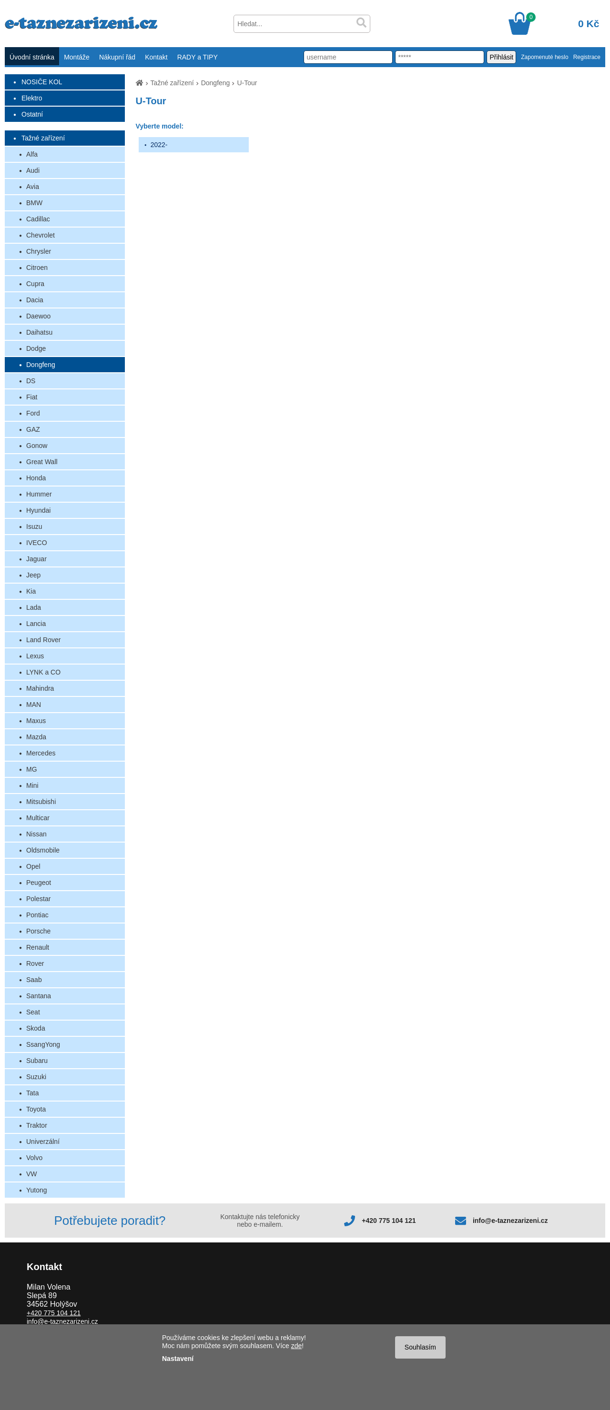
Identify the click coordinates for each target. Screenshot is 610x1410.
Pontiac (37, 915)
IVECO (36, 542)
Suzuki (36, 1077)
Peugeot (38, 882)
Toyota (36, 1109)
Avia (32, 186)
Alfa (32, 154)
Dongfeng (40, 364)
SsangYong (43, 1044)
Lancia (36, 623)
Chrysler (38, 251)
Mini (32, 785)
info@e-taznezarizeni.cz (510, 1220)
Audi (33, 170)
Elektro (31, 98)
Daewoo (38, 316)
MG (31, 769)
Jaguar (36, 559)
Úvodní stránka (32, 57)
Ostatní (32, 114)
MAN (33, 704)
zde (296, 1346)
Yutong (36, 1190)
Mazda (36, 737)
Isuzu (34, 526)
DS (30, 381)
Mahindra (40, 688)
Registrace (586, 57)
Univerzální (43, 1141)
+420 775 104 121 (389, 1220)
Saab (34, 979)
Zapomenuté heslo (544, 57)
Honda (36, 478)
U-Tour (247, 83)
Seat (33, 1012)
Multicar (38, 818)
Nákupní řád (117, 57)
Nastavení (177, 1358)
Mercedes (40, 753)
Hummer (39, 494)
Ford (33, 413)
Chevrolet (40, 235)
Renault (37, 947)
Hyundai (38, 510)
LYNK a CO (43, 672)
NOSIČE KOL (41, 82)
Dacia (34, 300)
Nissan (36, 834)
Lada (33, 607)
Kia (31, 591)
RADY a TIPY (197, 57)
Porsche (38, 931)
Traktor (36, 1125)
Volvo (34, 1158)
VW (31, 1174)
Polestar (38, 899)
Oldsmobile (43, 850)
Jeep (33, 575)
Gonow (36, 445)
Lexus (35, 656)
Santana (38, 996)
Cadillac (38, 219)
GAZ (33, 429)
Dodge (36, 348)
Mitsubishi (41, 801)
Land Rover (43, 640)
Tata (32, 1093)
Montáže (77, 57)
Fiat (31, 397)
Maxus (36, 721)
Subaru (37, 1060)
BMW (34, 203)
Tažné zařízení (43, 138)
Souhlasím (420, 1347)
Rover (35, 963)
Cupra (35, 284)
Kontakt (156, 57)
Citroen (37, 267)
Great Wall (42, 462)
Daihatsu (39, 332)
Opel (33, 866)
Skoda (35, 1028)
